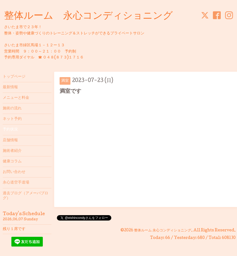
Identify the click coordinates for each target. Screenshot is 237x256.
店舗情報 (10, 140)
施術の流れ (12, 108)
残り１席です (14, 229)
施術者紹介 (12, 151)
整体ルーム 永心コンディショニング (88, 16)
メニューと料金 (16, 98)
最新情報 (10, 87)
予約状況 (10, 129)
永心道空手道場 (16, 182)
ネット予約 (12, 119)
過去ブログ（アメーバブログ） (25, 196)
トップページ (14, 77)
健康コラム (12, 161)
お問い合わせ (14, 172)
